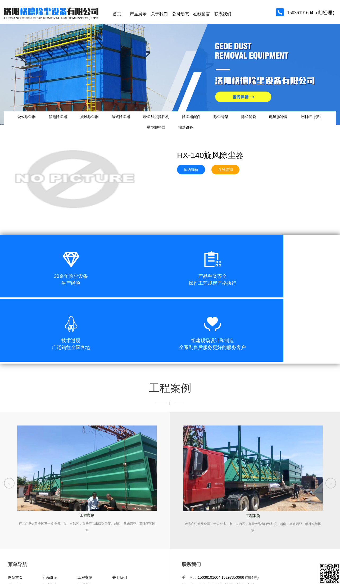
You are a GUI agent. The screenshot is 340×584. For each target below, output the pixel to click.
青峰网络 (34, 571)
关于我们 (159, 15)
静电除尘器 (60, 123)
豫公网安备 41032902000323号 (79, 560)
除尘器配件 (214, 123)
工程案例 (85, 526)
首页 (117, 15)
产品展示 (138, 15)
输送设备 (208, 139)
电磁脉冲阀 (317, 123)
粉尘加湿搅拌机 (174, 123)
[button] (9, 428)
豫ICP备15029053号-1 (30, 560)
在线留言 (201, 15)
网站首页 (15, 526)
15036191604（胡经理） (312, 14)
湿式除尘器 (133, 123)
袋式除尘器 (23, 123)
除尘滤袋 (282, 123)
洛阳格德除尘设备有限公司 (207, 561)
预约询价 (191, 184)
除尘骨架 (249, 123)
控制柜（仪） (135, 139)
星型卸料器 (174, 139)
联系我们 (222, 15)
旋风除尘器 (96, 123)
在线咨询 (225, 184)
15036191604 (209, 526)
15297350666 (232, 526)
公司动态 (180, 15)
